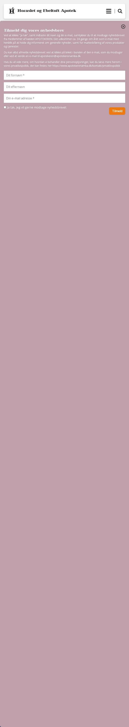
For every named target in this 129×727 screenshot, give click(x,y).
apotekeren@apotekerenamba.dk (60, 56)
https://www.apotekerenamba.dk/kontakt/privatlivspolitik (86, 65)
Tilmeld (117, 111)
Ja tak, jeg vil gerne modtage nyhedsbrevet (35, 107)
